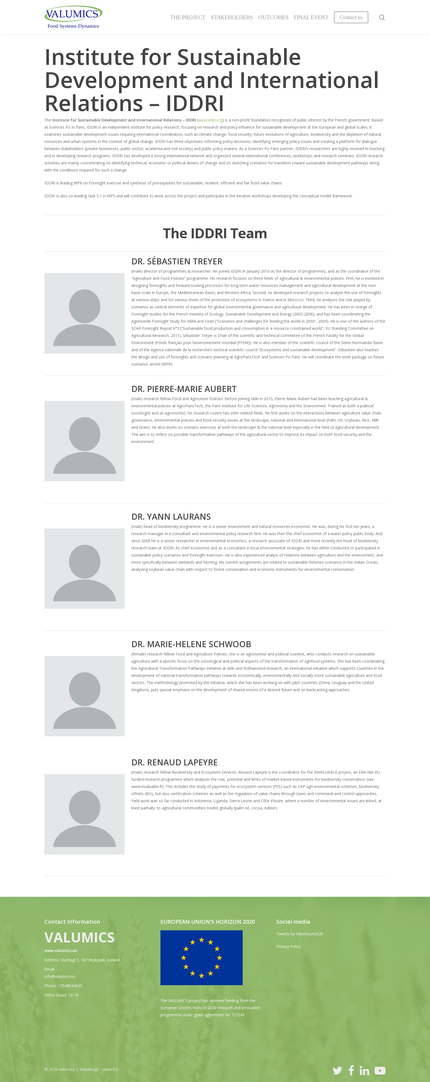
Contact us (351, 17)
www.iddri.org (210, 120)
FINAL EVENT (311, 17)
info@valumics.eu (59, 976)
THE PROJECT (187, 17)
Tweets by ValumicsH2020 (299, 933)
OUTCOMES (273, 17)
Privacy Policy (288, 946)
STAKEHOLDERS (232, 17)
